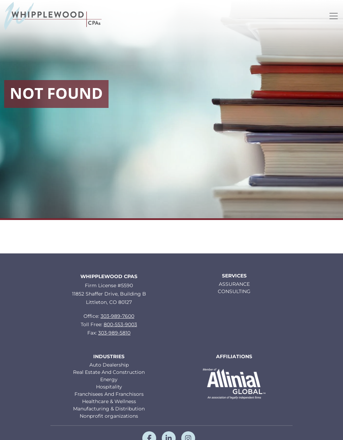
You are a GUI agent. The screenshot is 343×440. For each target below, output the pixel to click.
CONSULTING (234, 291)
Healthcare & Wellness (109, 401)
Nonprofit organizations (109, 416)
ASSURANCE (234, 284)
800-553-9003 (120, 324)
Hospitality (109, 387)
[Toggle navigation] (333, 16)
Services (234, 276)
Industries (109, 357)
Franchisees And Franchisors (109, 394)
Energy (109, 379)
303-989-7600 (117, 316)
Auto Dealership (109, 365)
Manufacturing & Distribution (109, 409)
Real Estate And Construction (109, 372)
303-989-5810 (114, 333)
